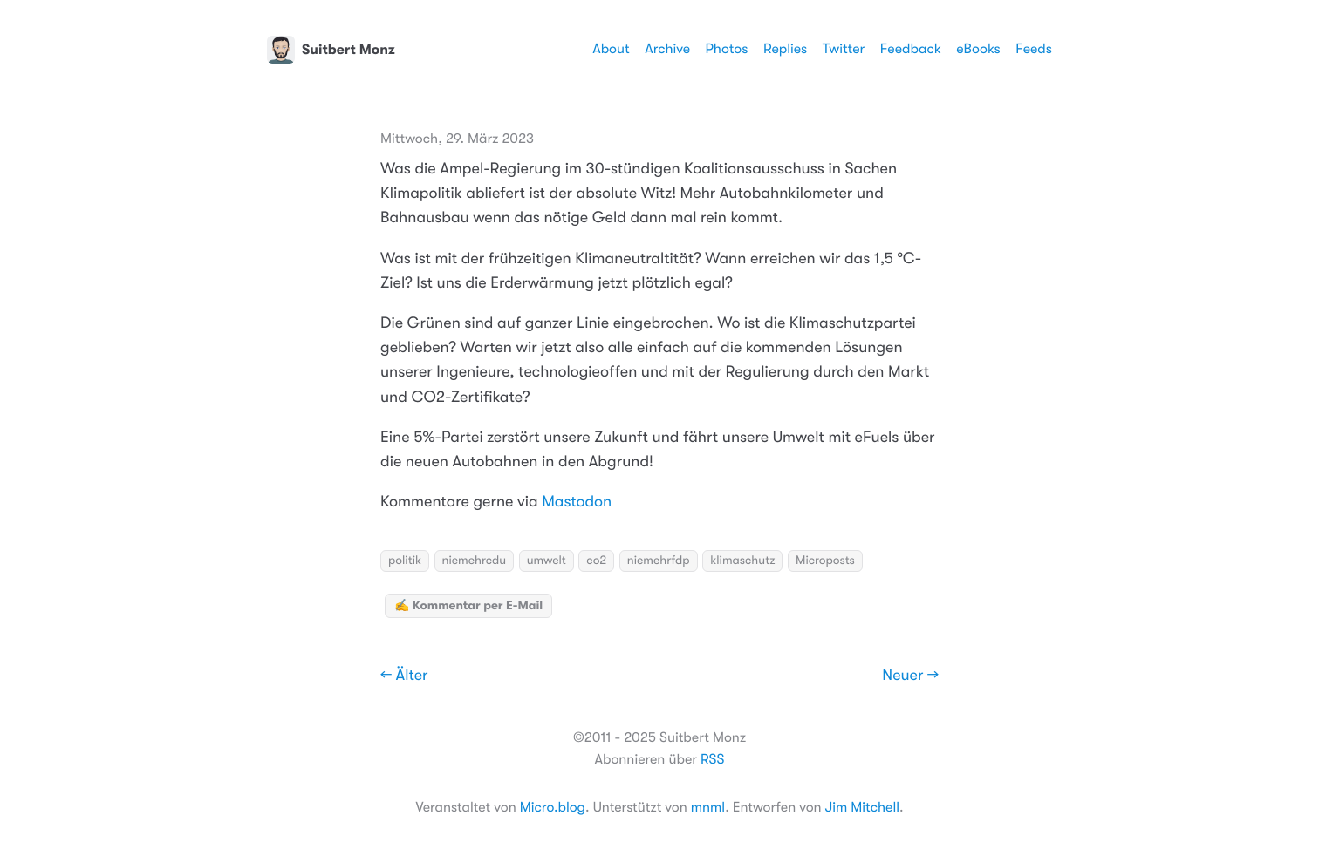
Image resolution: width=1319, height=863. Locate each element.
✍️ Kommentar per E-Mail (468, 606)
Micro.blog (552, 807)
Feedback (910, 49)
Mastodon (577, 502)
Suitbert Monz (331, 50)
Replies (785, 49)
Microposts (825, 560)
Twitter (844, 49)
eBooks (978, 49)
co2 (596, 560)
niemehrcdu (474, 560)
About (610, 49)
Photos (727, 49)
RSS (712, 759)
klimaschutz (742, 560)
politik (404, 560)
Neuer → (910, 675)
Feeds (1033, 49)
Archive (667, 49)
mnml (708, 807)
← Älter (404, 675)
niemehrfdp (658, 560)
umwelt (546, 560)
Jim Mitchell (862, 807)
